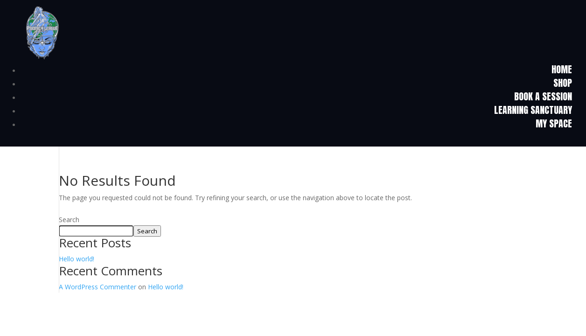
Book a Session (543, 96)
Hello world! (76, 258)
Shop (562, 83)
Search (69, 219)
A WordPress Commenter (97, 286)
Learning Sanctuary (533, 110)
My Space (554, 123)
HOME (561, 69)
